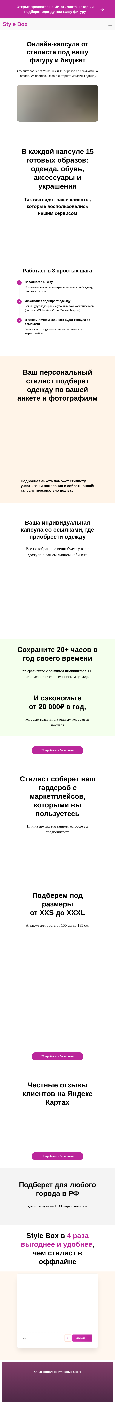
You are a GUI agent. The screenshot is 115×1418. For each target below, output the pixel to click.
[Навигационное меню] (110, 24)
